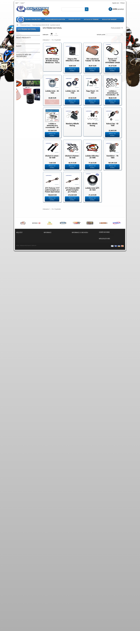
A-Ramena (22, 276)
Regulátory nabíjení (109, 19)
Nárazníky (22, 339)
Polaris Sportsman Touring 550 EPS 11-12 (27, 146)
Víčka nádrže (23, 413)
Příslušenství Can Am (26, 62)
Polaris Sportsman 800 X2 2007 (28, 188)
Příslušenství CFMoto (26, 67)
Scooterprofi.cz (24, 431)
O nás (45, 615)
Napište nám (115, 3)
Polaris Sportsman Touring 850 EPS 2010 (27, 196)
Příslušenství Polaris (26, 93)
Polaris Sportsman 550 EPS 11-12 (27, 134)
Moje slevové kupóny (22, 617)
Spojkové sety (24, 402)
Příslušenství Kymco (26, 87)
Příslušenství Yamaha (26, 235)
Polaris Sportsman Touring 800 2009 (26, 184)
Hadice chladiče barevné (27, 327)
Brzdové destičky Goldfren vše (25, 292)
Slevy (18, 507)
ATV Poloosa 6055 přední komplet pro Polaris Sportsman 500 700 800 (72, 192)
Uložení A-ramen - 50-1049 (52, 157)
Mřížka (51, 34)
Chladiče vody (24, 305)
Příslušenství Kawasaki (27, 84)
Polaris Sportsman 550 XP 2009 (28, 150)
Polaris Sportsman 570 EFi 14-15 (28, 155)
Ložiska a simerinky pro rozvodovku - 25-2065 (112, 94)
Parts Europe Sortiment (27, 254)
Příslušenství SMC (25, 227)
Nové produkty (23, 464)
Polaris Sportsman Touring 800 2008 (26, 180)
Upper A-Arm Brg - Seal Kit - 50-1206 (32, 481)
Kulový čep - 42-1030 (112, 125)
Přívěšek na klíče (25, 379)
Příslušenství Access (26, 53)
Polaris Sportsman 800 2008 (27, 171)
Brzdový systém (24, 302)
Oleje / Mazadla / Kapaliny (28, 362)
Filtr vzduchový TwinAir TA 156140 (92, 60)
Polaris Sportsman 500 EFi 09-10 (28, 104)
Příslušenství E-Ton (25, 73)
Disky (20, 270)
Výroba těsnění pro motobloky (25, 437)
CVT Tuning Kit (24, 310)
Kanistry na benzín (25, 354)
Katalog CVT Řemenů (91, 19)
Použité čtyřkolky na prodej (26, 38)
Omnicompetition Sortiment (25, 250)
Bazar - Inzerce (24, 441)
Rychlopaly (22, 388)
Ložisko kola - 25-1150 (72, 92)
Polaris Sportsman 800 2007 (27, 167)
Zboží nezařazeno (25, 238)
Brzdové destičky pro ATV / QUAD (28, 288)
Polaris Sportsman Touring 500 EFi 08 (26, 113)
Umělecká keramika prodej (26, 451)
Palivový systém (24, 368)
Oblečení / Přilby (24, 359)
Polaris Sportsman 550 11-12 (27, 125)
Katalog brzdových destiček (55, 19)
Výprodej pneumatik (26, 264)
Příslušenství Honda (26, 82)
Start (20, 19)
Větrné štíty (23, 411)
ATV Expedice (23, 444)
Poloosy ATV (23, 371)
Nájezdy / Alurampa (26, 336)
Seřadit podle (101, 34)
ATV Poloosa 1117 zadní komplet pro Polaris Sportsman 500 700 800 (52, 191)
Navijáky (22, 333)
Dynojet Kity (23, 319)
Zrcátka (21, 428)
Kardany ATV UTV (25, 351)
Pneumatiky (23, 267)
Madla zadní (23, 330)
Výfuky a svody (24, 416)
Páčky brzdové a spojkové (28, 284)
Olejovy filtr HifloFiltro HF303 (72, 60)
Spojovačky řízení (25, 399)
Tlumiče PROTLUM (25, 408)
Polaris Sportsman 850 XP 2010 (28, 213)
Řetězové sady (24, 393)
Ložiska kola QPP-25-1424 (92, 189)
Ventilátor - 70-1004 (112, 157)
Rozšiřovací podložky (26, 385)
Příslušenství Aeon (25, 56)
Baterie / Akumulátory (27, 281)
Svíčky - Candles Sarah (27, 455)
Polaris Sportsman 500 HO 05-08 (27, 97)
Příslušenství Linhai (26, 90)
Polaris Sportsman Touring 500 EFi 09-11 (27, 117)
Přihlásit (122, 3)
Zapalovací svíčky (25, 425)
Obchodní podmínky (49, 610)
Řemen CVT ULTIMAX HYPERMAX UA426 (112, 61)
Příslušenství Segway (26, 224)
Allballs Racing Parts (33, 19)
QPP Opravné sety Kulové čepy (28, 258)
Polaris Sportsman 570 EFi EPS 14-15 (28, 159)
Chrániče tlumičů (25, 316)
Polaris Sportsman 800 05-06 (27, 163)
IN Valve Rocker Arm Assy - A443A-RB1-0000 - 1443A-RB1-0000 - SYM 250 (33, 515)
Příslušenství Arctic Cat (27, 59)
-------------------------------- (27, 42)
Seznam (56, 34)
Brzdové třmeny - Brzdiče (28, 299)
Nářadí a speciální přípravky (25, 347)
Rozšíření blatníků (25, 382)
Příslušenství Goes (25, 79)
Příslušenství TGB (25, 233)
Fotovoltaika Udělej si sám (26, 447)
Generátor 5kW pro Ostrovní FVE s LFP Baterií (33, 471)
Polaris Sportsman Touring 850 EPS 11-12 (27, 201)
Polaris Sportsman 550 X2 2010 (28, 138)
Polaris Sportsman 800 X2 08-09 (28, 192)
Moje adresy (19, 613)
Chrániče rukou (24, 313)
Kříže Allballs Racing (92, 125)
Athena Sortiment (25, 247)
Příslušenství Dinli (25, 70)
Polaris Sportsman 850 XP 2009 (28, 209)
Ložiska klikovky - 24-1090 (92, 157)
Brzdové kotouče (25, 296)
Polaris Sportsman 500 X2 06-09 (28, 108)
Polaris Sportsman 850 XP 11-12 (28, 217)
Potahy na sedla (24, 373)
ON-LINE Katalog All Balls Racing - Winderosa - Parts (52, 61)
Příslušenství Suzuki (26, 230)
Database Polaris (25, 221)
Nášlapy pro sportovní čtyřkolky (26, 342)
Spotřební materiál (28, 101)
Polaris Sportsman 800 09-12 (27, 176)
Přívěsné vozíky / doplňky (28, 376)
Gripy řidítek (23, 325)
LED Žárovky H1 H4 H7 (26, 44)
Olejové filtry (23, 365)
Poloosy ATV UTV (74, 19)
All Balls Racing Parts (26, 244)
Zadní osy (22, 422)
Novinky (22, 34)
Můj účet (19, 605)
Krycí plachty (23, 356)
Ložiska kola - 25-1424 (52, 92)
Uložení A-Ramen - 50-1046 (72, 157)
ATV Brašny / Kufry (25, 279)
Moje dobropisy (20, 610)
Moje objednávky (20, 608)
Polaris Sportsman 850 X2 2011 (28, 205)
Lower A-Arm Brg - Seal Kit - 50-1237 (33, 492)
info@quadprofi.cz (81, 618)
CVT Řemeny (23, 308)
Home (45, 608)
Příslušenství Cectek (26, 64)
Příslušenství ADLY (25, 50)
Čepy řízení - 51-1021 (92, 92)
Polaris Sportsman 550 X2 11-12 (28, 142)
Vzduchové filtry (24, 419)
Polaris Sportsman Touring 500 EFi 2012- (27, 121)
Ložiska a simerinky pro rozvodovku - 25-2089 (52, 126)
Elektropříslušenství (26, 322)
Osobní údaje (19, 615)
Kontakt (46, 613)
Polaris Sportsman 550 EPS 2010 (27, 129)
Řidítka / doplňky (25, 396)
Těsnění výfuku (24, 405)
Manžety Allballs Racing (72, 125)
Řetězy (21, 391)
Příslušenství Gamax (26, 76)
